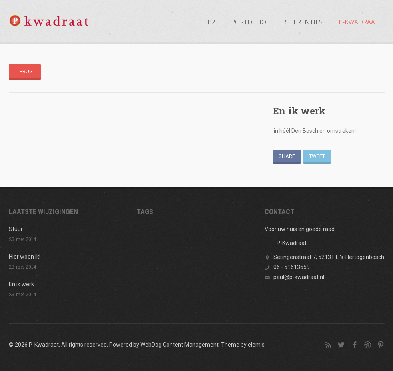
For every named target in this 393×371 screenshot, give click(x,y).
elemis (256, 344)
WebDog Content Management (179, 344)
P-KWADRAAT (359, 22)
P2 (211, 22)
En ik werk (21, 284)
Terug (25, 71)
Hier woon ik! (24, 256)
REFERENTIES (302, 22)
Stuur (16, 229)
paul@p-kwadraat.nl (298, 277)
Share (287, 156)
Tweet (317, 156)
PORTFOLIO (248, 22)
